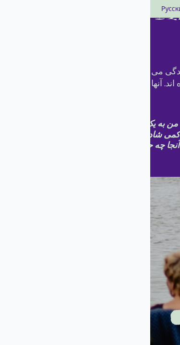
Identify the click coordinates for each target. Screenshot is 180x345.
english (98, 9)
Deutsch (125, 9)
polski (50, 9)
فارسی (73, 9)
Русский (24, 9)
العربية (151, 9)
